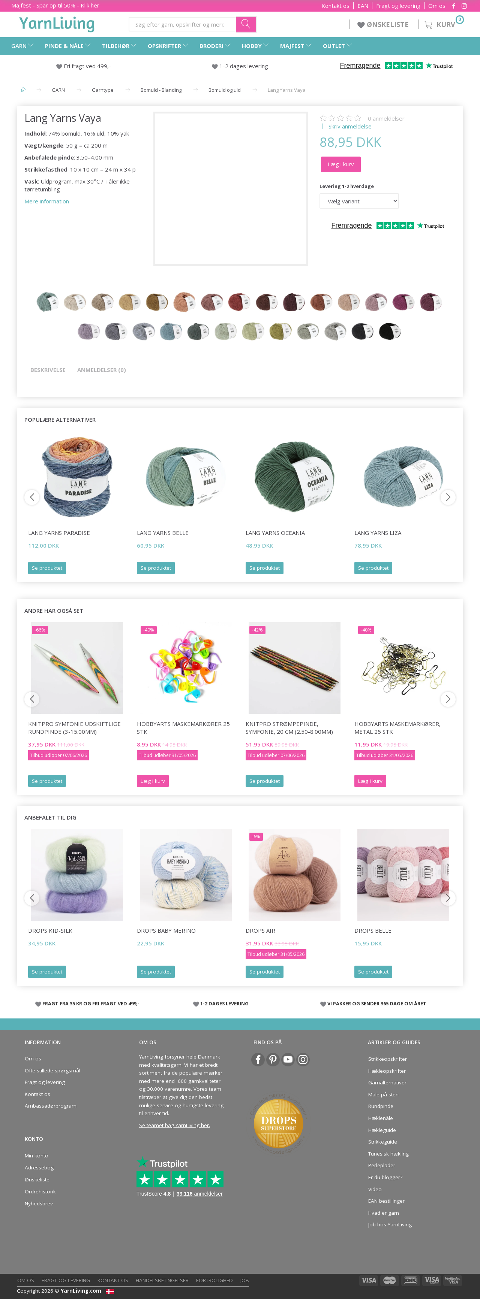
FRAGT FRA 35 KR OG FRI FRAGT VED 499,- (91, 1003)
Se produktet (47, 567)
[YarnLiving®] (57, 23)
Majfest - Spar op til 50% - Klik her (55, 5)
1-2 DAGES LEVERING (224, 1003)
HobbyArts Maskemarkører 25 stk (183, 727)
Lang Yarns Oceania (275, 532)
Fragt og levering (398, 5)
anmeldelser (386, 118)
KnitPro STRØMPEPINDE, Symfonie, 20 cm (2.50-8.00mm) (289, 727)
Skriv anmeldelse (349, 126)
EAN (362, 5)
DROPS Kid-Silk (50, 930)
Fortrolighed (214, 1280)
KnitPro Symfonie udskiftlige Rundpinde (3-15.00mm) (74, 727)
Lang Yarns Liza (377, 532)
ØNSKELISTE (384, 24)
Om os (437, 5)
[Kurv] (443, 23)
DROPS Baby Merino (166, 930)
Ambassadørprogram (50, 1105)
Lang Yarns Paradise (59, 532)
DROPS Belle (373, 930)
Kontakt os (335, 5)
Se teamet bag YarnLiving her (174, 1125)
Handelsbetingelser (162, 1280)
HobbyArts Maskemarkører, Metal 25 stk (397, 727)
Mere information (46, 201)
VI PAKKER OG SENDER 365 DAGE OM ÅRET (376, 1003)
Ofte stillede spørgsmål (52, 1070)
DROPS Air (260, 930)
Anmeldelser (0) (101, 369)
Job (244, 1280)
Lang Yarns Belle (163, 532)
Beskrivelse (48, 369)
